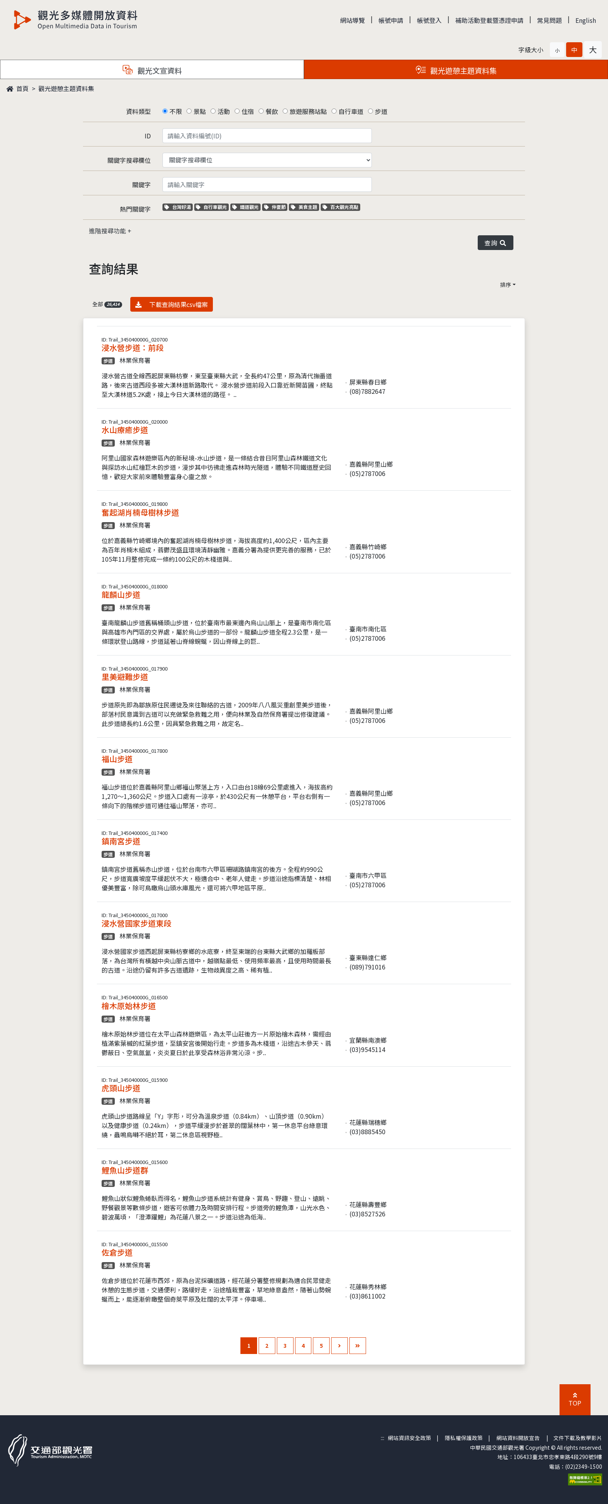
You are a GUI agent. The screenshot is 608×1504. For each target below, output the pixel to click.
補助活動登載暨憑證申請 (489, 20)
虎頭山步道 (121, 1088)
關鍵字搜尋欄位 (129, 160)
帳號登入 (429, 20)
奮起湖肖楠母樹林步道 (140, 512)
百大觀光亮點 (340, 207)
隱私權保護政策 (464, 1438)
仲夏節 (276, 207)
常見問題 (549, 20)
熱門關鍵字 (135, 209)
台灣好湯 (178, 207)
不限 (175, 111)
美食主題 (305, 207)
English (585, 20)
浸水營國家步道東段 (136, 923)
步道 (381, 111)
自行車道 (351, 111)
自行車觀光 (211, 207)
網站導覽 (352, 20)
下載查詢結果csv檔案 (171, 304)
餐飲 (272, 111)
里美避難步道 (125, 676)
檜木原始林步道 (129, 1005)
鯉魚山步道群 (125, 1170)
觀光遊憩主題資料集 (66, 88)
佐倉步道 (117, 1252)
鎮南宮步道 (121, 841)
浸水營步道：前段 (133, 347)
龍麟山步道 (121, 594)
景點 (199, 111)
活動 (224, 111)
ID (148, 135)
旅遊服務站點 (308, 111)
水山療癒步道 (125, 429)
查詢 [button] (495, 242)
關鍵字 (141, 184)
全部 (107, 304)
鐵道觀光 (246, 207)
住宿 (248, 111)
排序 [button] (505, 284)
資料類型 (138, 111)
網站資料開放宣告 (518, 1438)
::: (382, 1438)
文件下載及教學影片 (577, 1438)
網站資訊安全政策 (409, 1438)
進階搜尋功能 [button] (108, 230)
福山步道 (117, 758)
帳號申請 (390, 20)
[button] (557, 49)
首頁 (17, 88)
